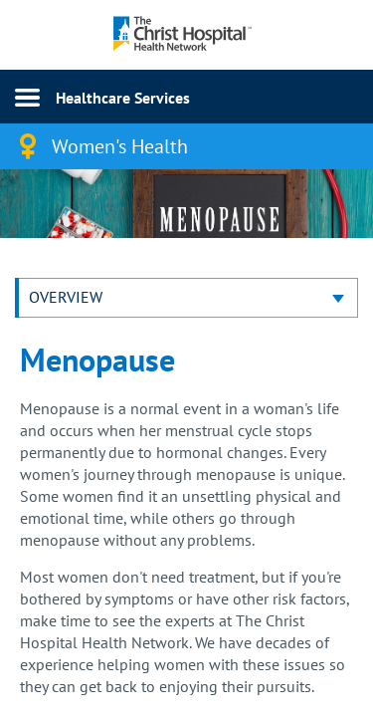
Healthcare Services (123, 98)
